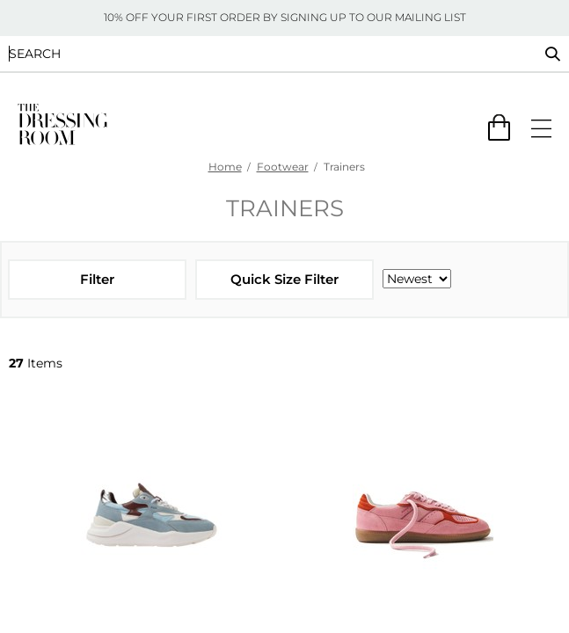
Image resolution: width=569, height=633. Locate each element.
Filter (97, 279)
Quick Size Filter (284, 279)
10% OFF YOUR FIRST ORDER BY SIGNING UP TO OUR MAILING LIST (285, 17)
